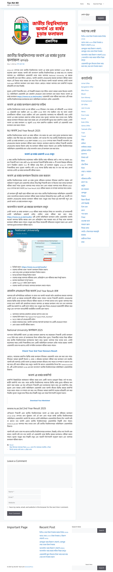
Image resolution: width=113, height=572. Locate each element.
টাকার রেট (84, 157)
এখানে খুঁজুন (85, 14)
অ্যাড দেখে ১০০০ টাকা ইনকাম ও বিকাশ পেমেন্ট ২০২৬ (92, 44)
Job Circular (85, 108)
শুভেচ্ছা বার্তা (85, 221)
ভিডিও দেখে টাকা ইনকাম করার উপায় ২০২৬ (93, 37)
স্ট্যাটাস (83, 235)
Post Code (85, 115)
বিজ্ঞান (83, 196)
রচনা (83, 210)
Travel (83, 136)
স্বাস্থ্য (82, 242)
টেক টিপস (84, 164)
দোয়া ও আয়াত (86, 171)
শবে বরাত (84, 214)
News (83, 111)
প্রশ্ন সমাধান (85, 189)
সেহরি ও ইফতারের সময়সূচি (90, 231)
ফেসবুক (83, 192)
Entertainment (86, 101)
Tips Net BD (13, 3)
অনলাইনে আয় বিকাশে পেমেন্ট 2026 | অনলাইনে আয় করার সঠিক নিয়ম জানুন (93, 57)
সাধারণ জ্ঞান (85, 224)
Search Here (76, 526)
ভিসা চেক (84, 206)
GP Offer (84, 104)
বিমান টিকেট (85, 199)
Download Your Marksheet (40, 400)
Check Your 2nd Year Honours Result (39, 351)
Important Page (99, 4)
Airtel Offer (85, 83)
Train (83, 132)
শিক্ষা (83, 217)
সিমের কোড (85, 228)
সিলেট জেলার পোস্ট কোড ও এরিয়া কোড (21, 449)
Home (82, 4)
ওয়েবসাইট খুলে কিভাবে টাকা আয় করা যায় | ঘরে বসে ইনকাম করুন (92, 65)
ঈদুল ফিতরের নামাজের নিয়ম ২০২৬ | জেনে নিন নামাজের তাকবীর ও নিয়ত (30, 447)
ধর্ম (82, 175)
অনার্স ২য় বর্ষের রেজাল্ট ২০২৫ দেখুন (40, 154)
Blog (88, 4)
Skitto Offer (85, 125)
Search (101, 530)
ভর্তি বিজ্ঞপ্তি (85, 203)
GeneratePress (29, 567)
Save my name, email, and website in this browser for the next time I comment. (38, 507)
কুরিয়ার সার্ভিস (86, 150)
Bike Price (85, 90)
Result (12, 445)
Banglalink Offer (87, 87)
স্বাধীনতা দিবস (86, 238)
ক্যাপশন (84, 154)
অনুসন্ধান (101, 18)
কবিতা (83, 143)
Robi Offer (85, 122)
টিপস (83, 161)
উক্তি (82, 139)
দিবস (83, 168)
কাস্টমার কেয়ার (86, 146)
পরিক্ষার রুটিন (86, 178)
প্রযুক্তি (83, 185)
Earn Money (85, 97)
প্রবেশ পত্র (84, 182)
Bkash (83, 94)
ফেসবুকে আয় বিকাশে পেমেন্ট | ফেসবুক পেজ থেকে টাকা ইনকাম (91, 50)
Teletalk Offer (86, 129)
